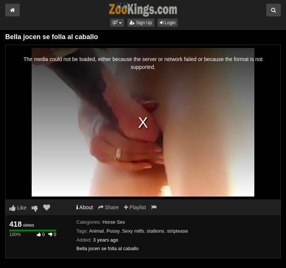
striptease (177, 231)
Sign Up (141, 22)
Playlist (135, 207)
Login (168, 22)
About (84, 207)
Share (108, 207)
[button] (117, 23)
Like (18, 208)
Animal (96, 231)
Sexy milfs (133, 231)
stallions (155, 231)
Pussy (113, 231)
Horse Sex (113, 222)
